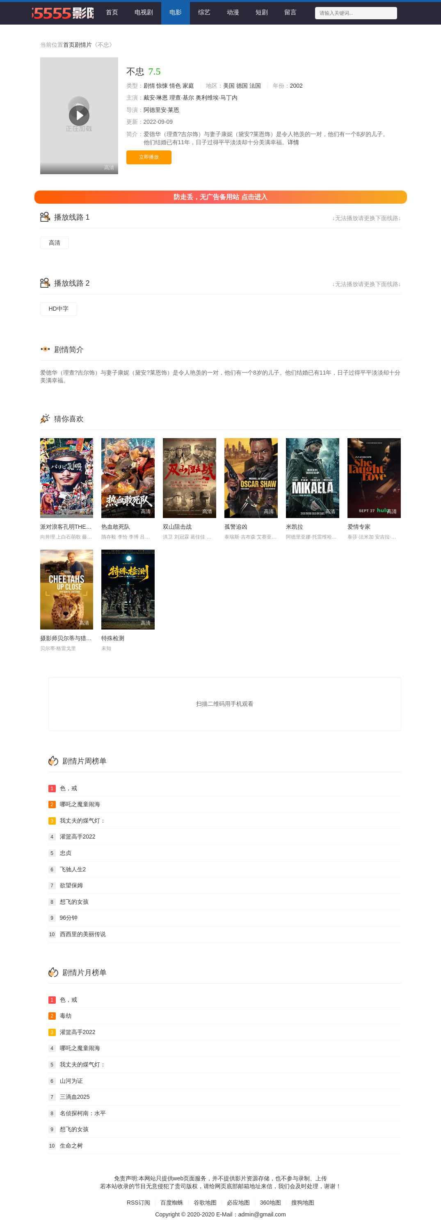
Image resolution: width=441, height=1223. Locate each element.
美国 (229, 85)
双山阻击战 (177, 526)
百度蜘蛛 (171, 1202)
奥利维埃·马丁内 (217, 97)
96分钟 (63, 918)
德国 (242, 85)
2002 (296, 85)
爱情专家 (358, 526)
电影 (175, 12)
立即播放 (149, 157)
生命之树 (65, 1146)
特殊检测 (112, 638)
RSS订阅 (138, 1202)
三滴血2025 (69, 1097)
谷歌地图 (205, 1202)
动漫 (233, 12)
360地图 (270, 1202)
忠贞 (59, 853)
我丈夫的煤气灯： (77, 821)
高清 (54, 242)
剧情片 (83, 44)
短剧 (262, 12)
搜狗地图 (302, 1202)
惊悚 (162, 85)
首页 (112, 12)
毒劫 (59, 1016)
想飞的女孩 (68, 902)
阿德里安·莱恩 (162, 110)
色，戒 (62, 788)
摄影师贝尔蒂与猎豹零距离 (74, 638)
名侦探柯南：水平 (77, 1113)
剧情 (149, 85)
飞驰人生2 (67, 869)
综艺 (204, 12)
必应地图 (238, 1202)
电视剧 (144, 12)
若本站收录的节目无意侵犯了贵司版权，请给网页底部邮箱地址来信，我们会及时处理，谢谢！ (220, 1186)
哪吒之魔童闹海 (74, 804)
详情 (293, 142)
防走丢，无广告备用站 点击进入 (220, 196)
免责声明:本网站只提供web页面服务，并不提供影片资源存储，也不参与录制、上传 (220, 1178)
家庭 (188, 85)
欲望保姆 (65, 885)
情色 (175, 85)
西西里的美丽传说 (77, 934)
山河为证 (65, 1081)
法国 (255, 85)
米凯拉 (294, 526)
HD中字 (59, 308)
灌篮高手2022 (72, 837)
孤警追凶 (235, 526)
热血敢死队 (115, 526)
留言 (290, 12)
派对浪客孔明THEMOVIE (72, 526)
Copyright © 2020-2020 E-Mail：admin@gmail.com (220, 1214)
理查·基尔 (181, 97)
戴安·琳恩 (156, 97)
